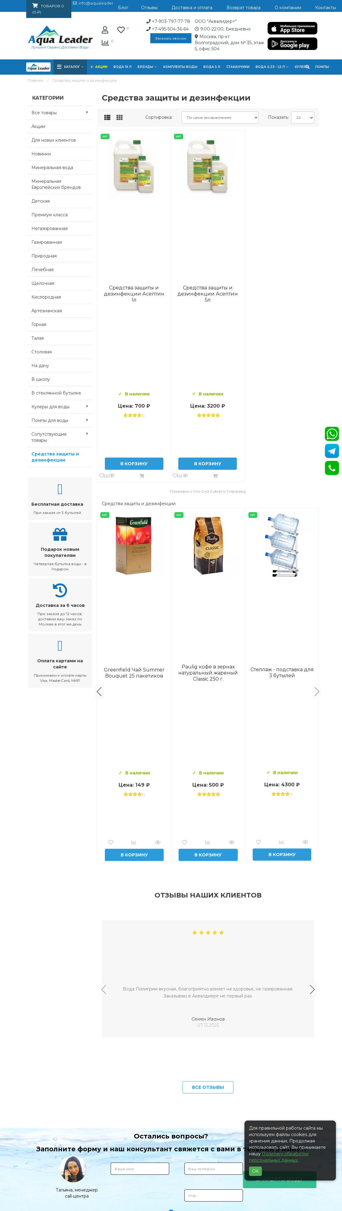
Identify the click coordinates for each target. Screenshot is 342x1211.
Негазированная (49, 228)
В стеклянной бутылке (56, 393)
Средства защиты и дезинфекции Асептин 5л (207, 294)
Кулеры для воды (62, 406)
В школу (40, 379)
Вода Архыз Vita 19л (282, 673)
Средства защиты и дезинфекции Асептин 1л (134, 294)
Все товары (62, 112)
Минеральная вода (52, 167)
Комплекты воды (180, 67)
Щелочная (42, 283)
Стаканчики (237, 67)
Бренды (147, 67)
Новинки (41, 154)
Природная (44, 256)
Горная (38, 324)
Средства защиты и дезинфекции (55, 457)
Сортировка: (159, 117)
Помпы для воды (62, 420)
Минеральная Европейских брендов (56, 184)
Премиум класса (49, 215)
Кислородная (46, 297)
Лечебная (42, 269)
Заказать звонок (171, 38)
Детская (40, 201)
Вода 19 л (122, 67)
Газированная (46, 242)
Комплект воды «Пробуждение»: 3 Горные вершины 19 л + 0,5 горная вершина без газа (208, 673)
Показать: (277, 117)
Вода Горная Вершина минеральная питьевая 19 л (134, 673)
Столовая (41, 352)
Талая (37, 338)
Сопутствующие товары (62, 435)
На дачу (40, 365)
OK (255, 1171)
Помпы (322, 67)
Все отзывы (208, 1087)
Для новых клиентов (53, 140)
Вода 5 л (211, 67)
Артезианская (46, 310)
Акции (101, 67)
